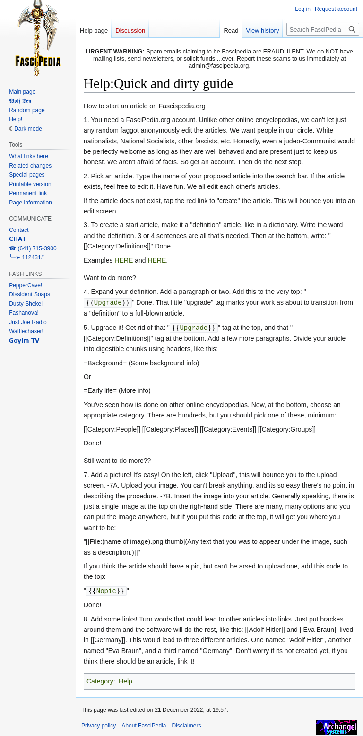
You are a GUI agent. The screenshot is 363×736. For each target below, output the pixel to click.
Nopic (106, 589)
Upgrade (108, 302)
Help (125, 679)
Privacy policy (98, 724)
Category (99, 679)
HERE (123, 260)
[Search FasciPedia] (322, 29)
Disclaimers (186, 724)
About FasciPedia (143, 724)
